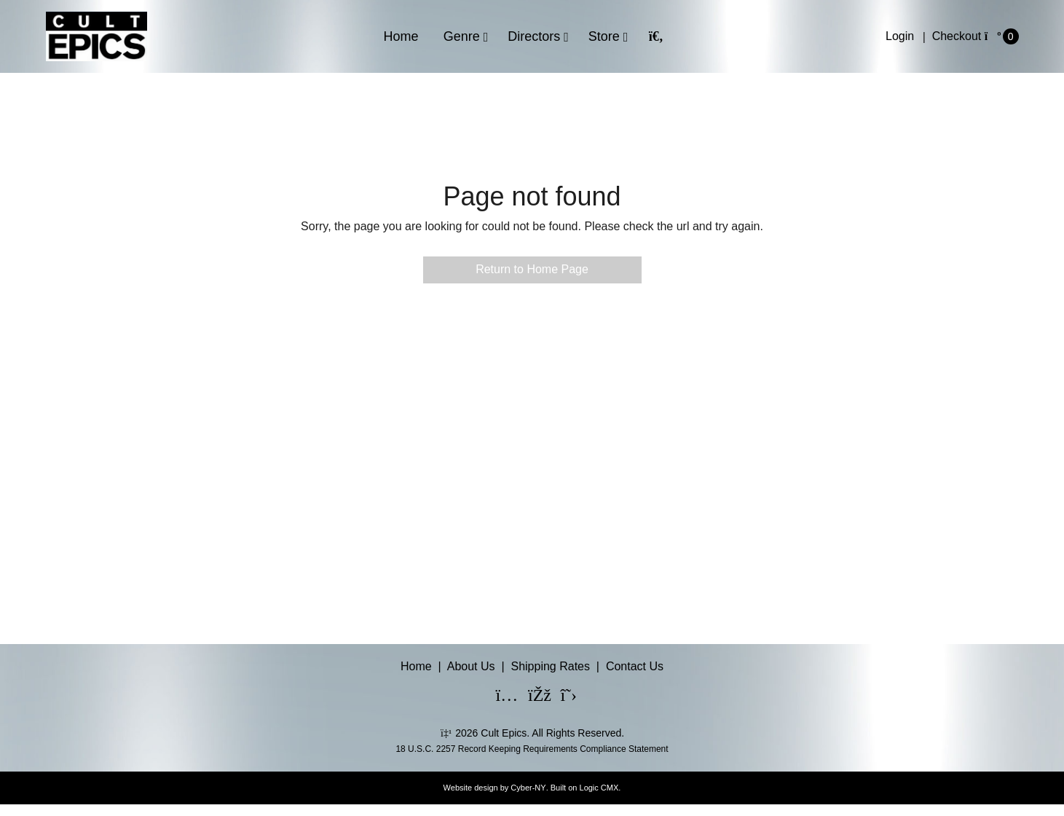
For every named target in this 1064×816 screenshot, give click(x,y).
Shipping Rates (550, 666)
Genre (462, 36)
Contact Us (634, 666)
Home (401, 36)
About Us (471, 666)
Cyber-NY (528, 787)
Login (900, 36)
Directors (534, 36)
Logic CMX (599, 787)
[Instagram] (498, 697)
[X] (562, 697)
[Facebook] (530, 697)
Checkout (957, 36)
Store (604, 36)
